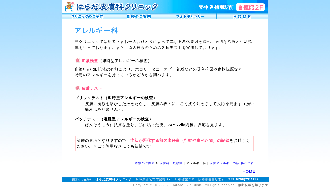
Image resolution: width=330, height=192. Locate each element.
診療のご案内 (145, 163)
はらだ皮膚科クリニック (113, 179)
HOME (249, 171)
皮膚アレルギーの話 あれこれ (231, 163)
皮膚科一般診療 (171, 163)
